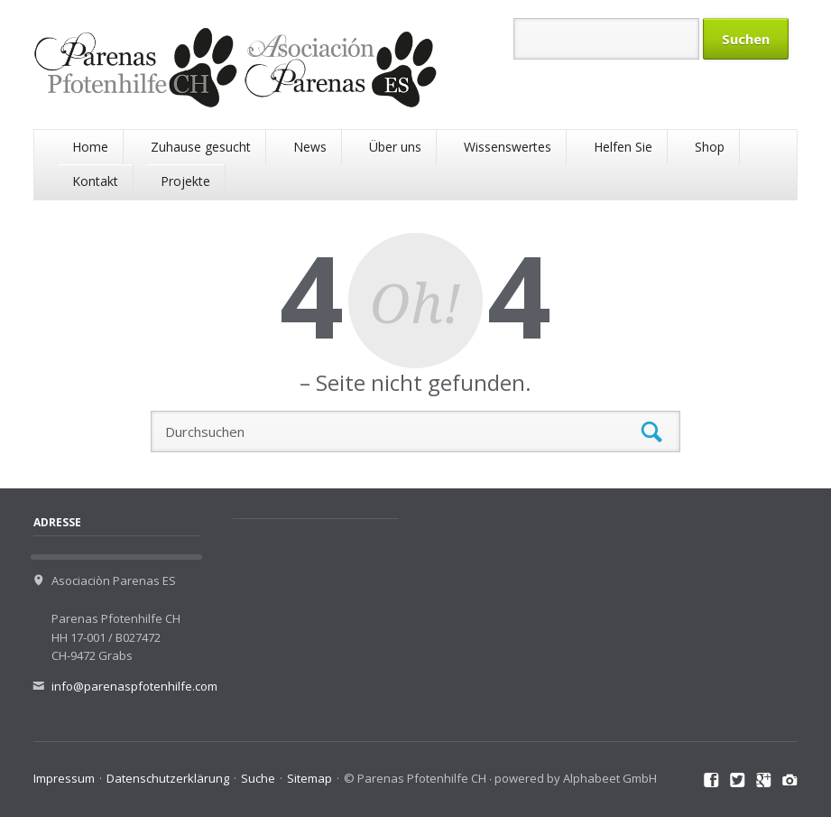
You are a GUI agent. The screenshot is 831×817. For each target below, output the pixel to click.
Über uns (395, 146)
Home (90, 146)
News (310, 146)
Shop (710, 146)
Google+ (763, 781)
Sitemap (309, 778)
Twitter (737, 781)
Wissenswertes (507, 146)
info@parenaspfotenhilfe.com (134, 686)
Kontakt (95, 181)
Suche (258, 778)
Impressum (64, 778)
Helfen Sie (623, 146)
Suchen (652, 432)
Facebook (711, 781)
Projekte (185, 181)
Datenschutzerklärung (167, 778)
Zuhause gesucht (201, 146)
